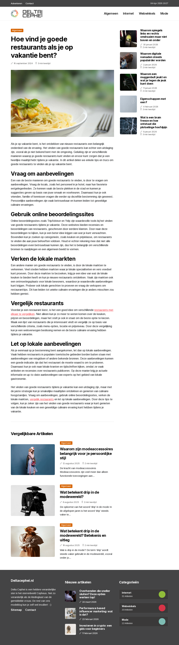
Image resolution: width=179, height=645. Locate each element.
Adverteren (16, 3)
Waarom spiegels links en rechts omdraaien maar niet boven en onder (153, 35)
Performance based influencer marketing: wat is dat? (96, 611)
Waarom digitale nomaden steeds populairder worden (153, 57)
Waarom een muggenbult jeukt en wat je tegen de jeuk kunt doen (153, 78)
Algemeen (111, 13)
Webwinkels (147, 13)
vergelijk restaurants (42, 399)
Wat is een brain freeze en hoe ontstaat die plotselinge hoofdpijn (153, 122)
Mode (164, 13)
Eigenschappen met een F (153, 100)
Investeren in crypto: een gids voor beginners (95, 627)
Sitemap (16, 609)
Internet (128, 13)
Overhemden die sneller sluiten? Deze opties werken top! (94, 594)
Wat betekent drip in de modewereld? (79, 494)
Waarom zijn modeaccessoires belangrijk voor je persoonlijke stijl (86, 453)
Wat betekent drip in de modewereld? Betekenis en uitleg (83, 535)
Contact (30, 3)
